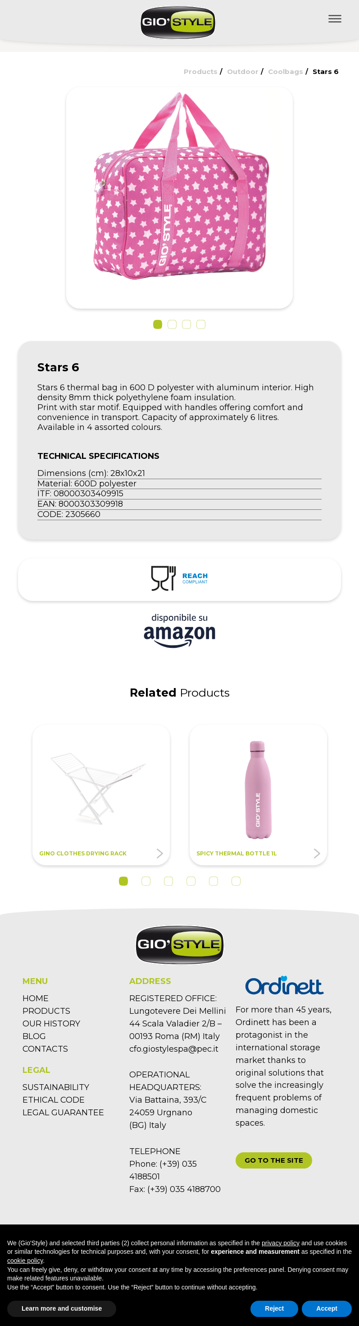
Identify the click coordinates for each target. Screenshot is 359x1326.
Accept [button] (326, 1308)
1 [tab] (123, 881)
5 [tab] (213, 881)
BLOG (34, 1036)
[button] (157, 324)
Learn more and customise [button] (62, 1308)
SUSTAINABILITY (56, 1087)
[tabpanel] (101, 795)
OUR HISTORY (51, 1024)
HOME (36, 998)
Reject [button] (274, 1308)
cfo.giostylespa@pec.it (173, 1049)
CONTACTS (45, 1049)
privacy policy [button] (281, 1243)
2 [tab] (145, 881)
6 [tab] (236, 881)
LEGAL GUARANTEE (63, 1113)
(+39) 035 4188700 (184, 1189)
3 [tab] (168, 881)
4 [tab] (190, 881)
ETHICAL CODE (54, 1100)
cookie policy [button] (25, 1260)
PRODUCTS (46, 1011)
